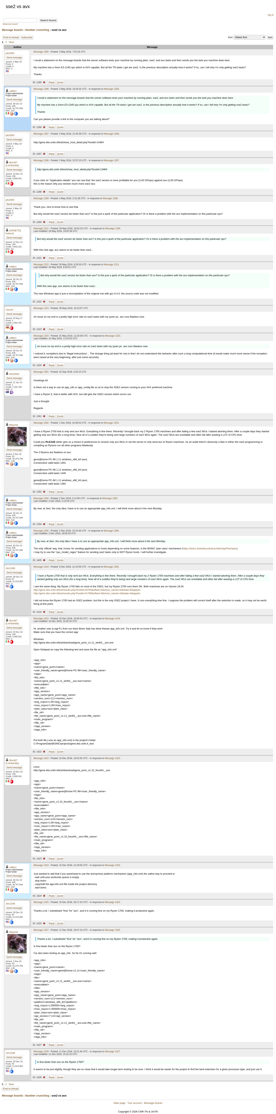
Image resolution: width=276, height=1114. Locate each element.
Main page (119, 1103)
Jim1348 (10, 568)
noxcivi (9, 309)
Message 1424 (41, 865)
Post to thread (11, 37)
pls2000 (10, 53)
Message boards (12, 29)
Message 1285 (41, 51)
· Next (10, 42)
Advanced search (10, 24)
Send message (14, 57)
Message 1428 (41, 1051)
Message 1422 (41, 618)
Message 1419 (41, 566)
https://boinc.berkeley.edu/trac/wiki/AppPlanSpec (210, 548)
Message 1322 (41, 264)
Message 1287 (41, 133)
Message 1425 (41, 902)
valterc (13, 91)
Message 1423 (41, 758)
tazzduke (14, 373)
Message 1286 (41, 89)
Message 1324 (41, 335)
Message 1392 (41, 422)
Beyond (13, 424)
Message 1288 (41, 160)
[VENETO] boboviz (13, 232)
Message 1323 (41, 308)
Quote (60, 82)
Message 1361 (41, 372)
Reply (52, 82)
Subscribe (27, 37)
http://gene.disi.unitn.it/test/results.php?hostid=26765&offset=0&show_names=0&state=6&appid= (87, 589)
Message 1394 (41, 498)
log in (271, 14)
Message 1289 (41, 198)
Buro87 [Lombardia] (12, 164)
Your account (134, 1103)
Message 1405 (41, 530)
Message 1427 (41, 930)
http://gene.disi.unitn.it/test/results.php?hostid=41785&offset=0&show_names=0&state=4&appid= (87, 593)
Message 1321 (41, 228)
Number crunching (37, 29)
